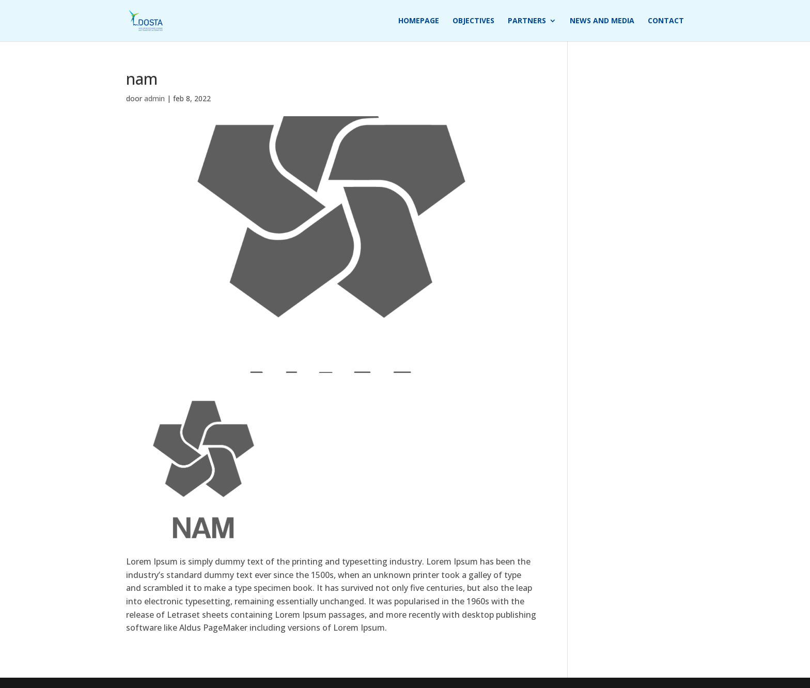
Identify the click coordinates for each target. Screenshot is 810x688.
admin (154, 98)
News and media (602, 21)
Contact (666, 21)
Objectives (473, 21)
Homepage (418, 21)
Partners (527, 21)
